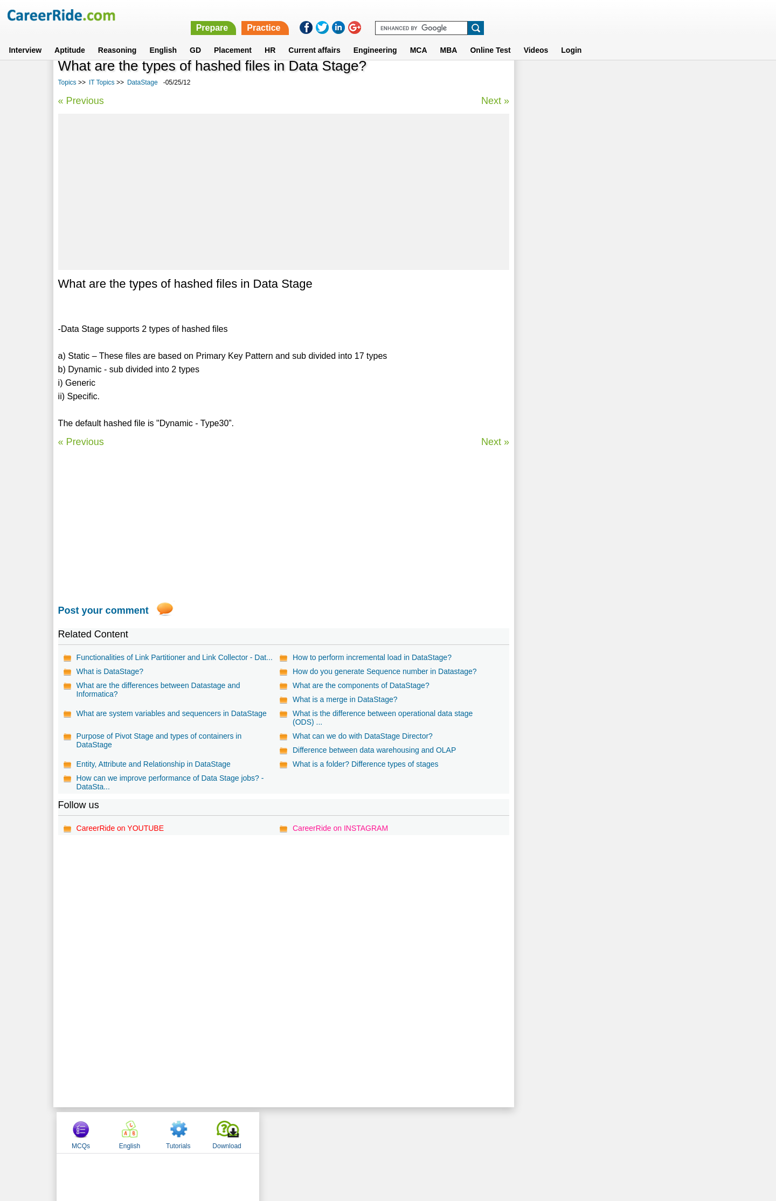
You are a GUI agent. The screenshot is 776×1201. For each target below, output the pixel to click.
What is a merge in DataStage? (345, 699)
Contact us (333, 1132)
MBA (449, 37)
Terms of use (383, 1132)
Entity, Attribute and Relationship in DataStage (154, 764)
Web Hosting (546, 331)
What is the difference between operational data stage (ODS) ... (383, 717)
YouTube (464, 1132)
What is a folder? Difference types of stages (366, 764)
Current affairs (314, 37)
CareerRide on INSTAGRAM (340, 828)
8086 (533, 274)
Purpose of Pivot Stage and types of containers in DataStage (159, 740)
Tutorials (638, 82)
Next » (495, 100)
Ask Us (427, 1132)
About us (290, 1132)
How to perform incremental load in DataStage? (372, 657)
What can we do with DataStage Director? (363, 736)
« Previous (81, 100)
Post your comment (103, 610)
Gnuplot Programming (562, 369)
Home (255, 1132)
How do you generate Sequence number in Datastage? (385, 671)
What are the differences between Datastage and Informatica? (158, 689)
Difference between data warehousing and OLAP (374, 750)
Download (687, 82)
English (163, 37)
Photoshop (543, 312)
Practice (548, 14)
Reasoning (117, 37)
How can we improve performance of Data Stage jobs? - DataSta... (170, 782)
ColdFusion (544, 293)
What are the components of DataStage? (361, 685)
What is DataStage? (110, 671)
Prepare (497, 14)
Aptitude (69, 37)
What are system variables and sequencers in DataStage (172, 713)
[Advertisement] (283, 191)
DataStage (142, 82)
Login (571, 37)
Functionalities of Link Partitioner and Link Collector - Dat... (175, 657)
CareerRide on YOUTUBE (120, 828)
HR (270, 37)
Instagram (506, 1132)
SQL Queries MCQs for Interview (579, 350)
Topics (67, 82)
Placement (233, 37)
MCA (418, 37)
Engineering (375, 37)
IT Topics (102, 82)
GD (195, 37)
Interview (25, 37)
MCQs (541, 82)
